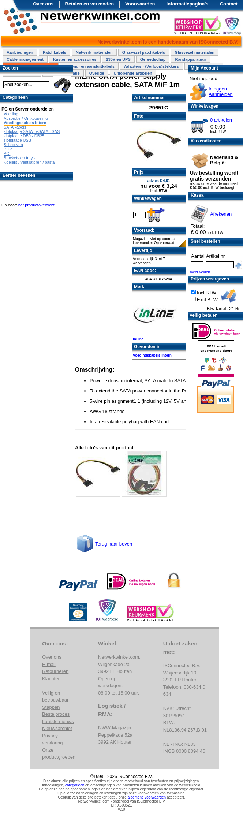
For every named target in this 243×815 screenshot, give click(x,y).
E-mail (49, 664)
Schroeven (13, 144)
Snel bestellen (205, 241)
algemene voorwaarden (147, 797)
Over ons (43, 4)
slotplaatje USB (17, 140)
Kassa (197, 195)
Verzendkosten (206, 141)
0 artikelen (221, 120)
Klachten (51, 678)
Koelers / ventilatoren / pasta (29, 162)
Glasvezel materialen (194, 52)
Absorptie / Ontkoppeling (26, 118)
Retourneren (55, 671)
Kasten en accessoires (75, 59)
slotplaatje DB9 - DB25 (24, 136)
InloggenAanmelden (221, 91)
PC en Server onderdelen (27, 109)
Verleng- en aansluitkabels (89, 66)
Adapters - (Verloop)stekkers (151, 66)
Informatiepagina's (188, 4)
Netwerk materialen (94, 52)
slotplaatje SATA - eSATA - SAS (32, 131)
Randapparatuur (190, 59)
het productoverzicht (36, 205)
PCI (7, 153)
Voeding (11, 114)
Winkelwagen (204, 106)
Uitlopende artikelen (133, 73)
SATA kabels (15, 127)
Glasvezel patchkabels (143, 52)
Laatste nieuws (58, 721)
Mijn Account (204, 68)
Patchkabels (54, 52)
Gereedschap (153, 59)
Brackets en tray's (19, 158)
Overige (96, 73)
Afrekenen (221, 214)
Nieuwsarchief (57, 728)
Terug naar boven (113, 544)
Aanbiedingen (20, 52)
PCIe (8, 149)
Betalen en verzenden (89, 4)
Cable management (25, 59)
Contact (229, 4)
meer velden (200, 272)
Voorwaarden (140, 4)
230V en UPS (118, 59)
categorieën (74, 785)
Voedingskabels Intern (152, 355)
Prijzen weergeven (210, 279)
